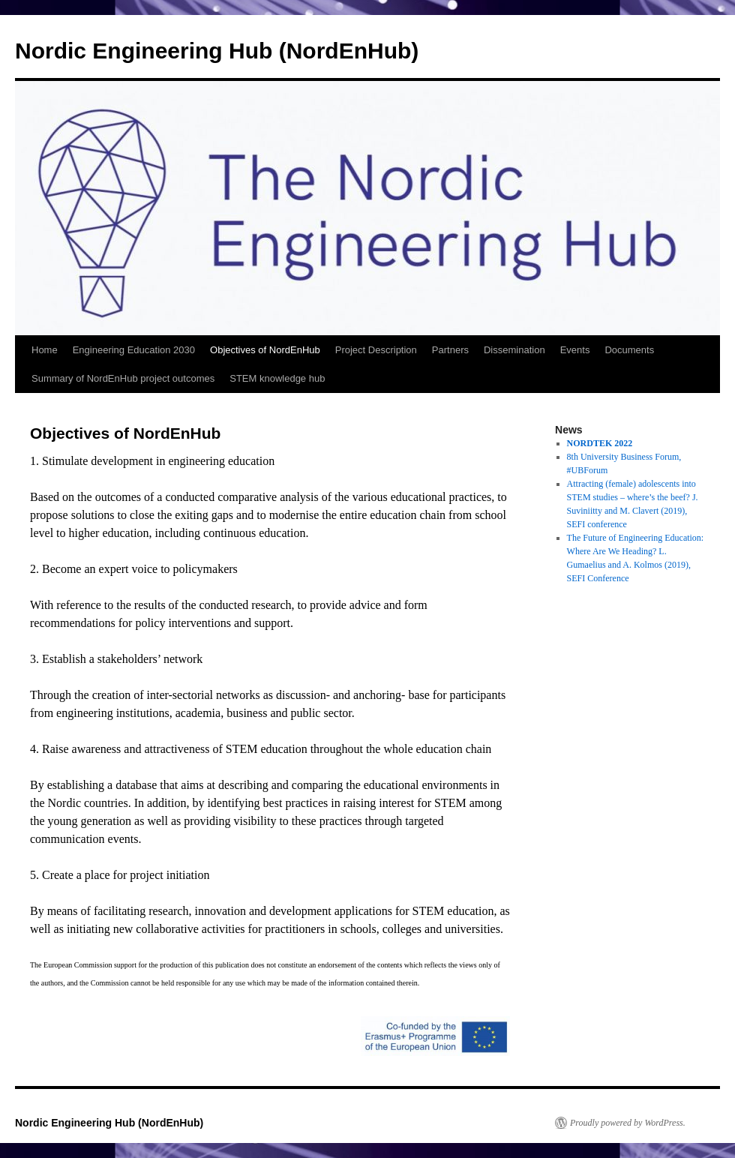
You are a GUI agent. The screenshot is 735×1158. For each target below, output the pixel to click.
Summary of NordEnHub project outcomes (123, 378)
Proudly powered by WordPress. (628, 1123)
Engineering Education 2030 (134, 350)
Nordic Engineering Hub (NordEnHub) (216, 50)
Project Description (376, 350)
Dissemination (514, 350)
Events (575, 350)
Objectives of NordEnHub (265, 350)
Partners (450, 350)
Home (45, 350)
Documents (629, 350)
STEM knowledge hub (277, 378)
